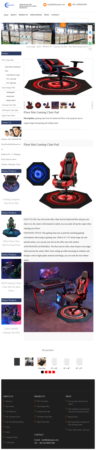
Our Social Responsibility (15, 422)
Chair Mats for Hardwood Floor (12, 69)
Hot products (48, 350)
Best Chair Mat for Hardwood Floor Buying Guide (78, 423)
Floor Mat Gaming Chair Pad (79, 47)
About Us (9, 401)
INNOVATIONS (36, 15)
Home (6, 15)
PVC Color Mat (11, 79)
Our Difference (11, 412)
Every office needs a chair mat (78, 430)
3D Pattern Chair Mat (10, 110)
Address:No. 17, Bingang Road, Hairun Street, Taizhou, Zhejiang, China (10, 159)
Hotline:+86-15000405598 (11, 139)
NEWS (46, 15)
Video (8, 427)
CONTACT (55, 15)
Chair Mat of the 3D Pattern (41, 368)
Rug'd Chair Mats (8, 116)
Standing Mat (10, 92)
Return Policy (73, 417)
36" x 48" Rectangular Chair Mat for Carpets (66, 368)
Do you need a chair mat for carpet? (78, 402)
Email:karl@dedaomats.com (11, 146)
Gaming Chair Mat (60, 47)
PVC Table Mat (11, 83)
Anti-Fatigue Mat (8, 88)
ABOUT (13, 15)
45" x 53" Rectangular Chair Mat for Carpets (79, 368)
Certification (10, 442)
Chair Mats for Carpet (13, 75)
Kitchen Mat (10, 96)
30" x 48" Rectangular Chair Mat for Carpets (54, 368)
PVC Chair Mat (8, 60)
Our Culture (10, 406)
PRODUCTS (23, 15)
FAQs (8, 432)
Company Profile (12, 437)
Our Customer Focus (13, 417)
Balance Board (10, 100)
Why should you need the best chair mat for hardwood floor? (78, 410)
